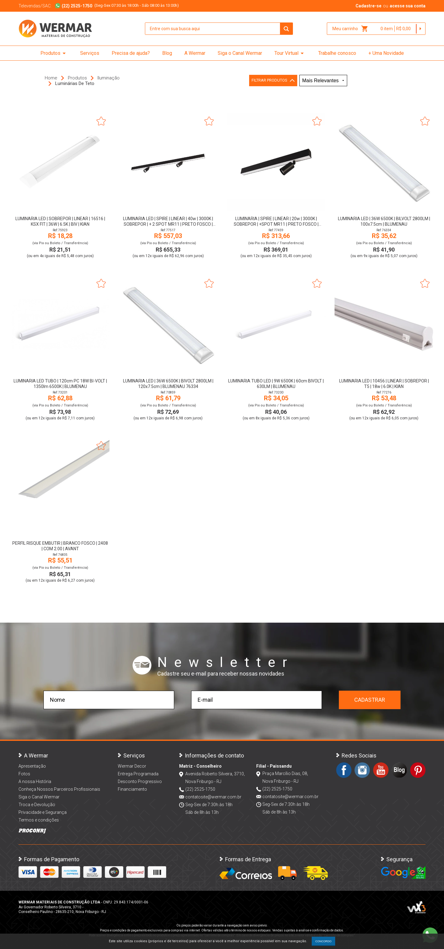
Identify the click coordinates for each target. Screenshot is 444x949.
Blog (167, 53)
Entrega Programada (138, 773)
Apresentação (32, 766)
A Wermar (194, 53)
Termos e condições (38, 820)
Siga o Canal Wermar (240, 53)
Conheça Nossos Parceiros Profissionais (59, 789)
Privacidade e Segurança (42, 812)
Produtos (54, 53)
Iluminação (108, 78)
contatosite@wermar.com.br (213, 796)
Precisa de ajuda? (131, 53)
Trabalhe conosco (337, 53)
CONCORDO (323, 941)
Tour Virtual (290, 53)
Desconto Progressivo (140, 781)
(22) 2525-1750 (200, 789)
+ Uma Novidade (386, 53)
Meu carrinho (350, 28)
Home (51, 78)
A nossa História (34, 781)
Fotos (24, 773)
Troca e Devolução (36, 804)
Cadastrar (369, 700)
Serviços (89, 53)
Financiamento (132, 789)
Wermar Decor (132, 766)
